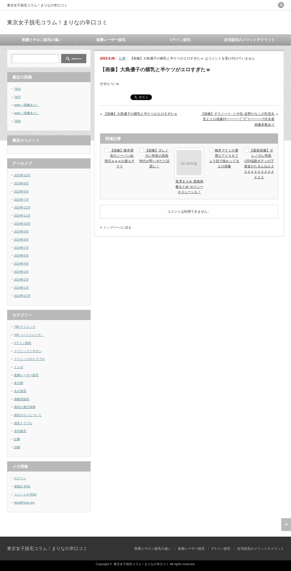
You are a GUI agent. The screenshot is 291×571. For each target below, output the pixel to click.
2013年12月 (22, 295)
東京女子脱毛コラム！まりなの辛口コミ (57, 22)
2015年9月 (21, 183)
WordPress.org (24, 502)
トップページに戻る (117, 227)
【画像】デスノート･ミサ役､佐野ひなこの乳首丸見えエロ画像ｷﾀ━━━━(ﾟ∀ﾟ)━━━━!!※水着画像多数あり (238, 119)
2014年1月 (21, 287)
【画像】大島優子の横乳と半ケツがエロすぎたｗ (140, 114)
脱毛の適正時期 (24, 407)
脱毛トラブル (23, 423)
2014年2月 (21, 279)
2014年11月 (22, 215)
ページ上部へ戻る (286, 524)
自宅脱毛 (20, 431)
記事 (122, 58)
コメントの (25, 494)
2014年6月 (21, 255)
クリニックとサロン (28, 351)
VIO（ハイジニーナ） (29, 335)
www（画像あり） (26, 104)
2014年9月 (21, 231)
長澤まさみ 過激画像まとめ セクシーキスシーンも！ (189, 186)
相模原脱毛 (21, 399)
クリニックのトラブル (29, 359)
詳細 (17, 447)
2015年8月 (21, 191)
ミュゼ (18, 367)
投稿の (22, 486)
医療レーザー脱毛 (110, 40)
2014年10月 (22, 223)
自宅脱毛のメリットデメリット (249, 40)
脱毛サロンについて (28, 415)
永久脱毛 (20, 391)
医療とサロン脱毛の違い (42, 40)
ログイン (20, 478)
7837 (17, 97)
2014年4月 (21, 263)
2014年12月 (22, 207)
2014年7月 (21, 247)
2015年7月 (21, 199)
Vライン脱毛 (180, 40)
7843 (17, 89)
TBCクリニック (24, 326)
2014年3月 (21, 271)
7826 (17, 121)
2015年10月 (22, 175)
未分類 (18, 383)
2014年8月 (21, 239)
